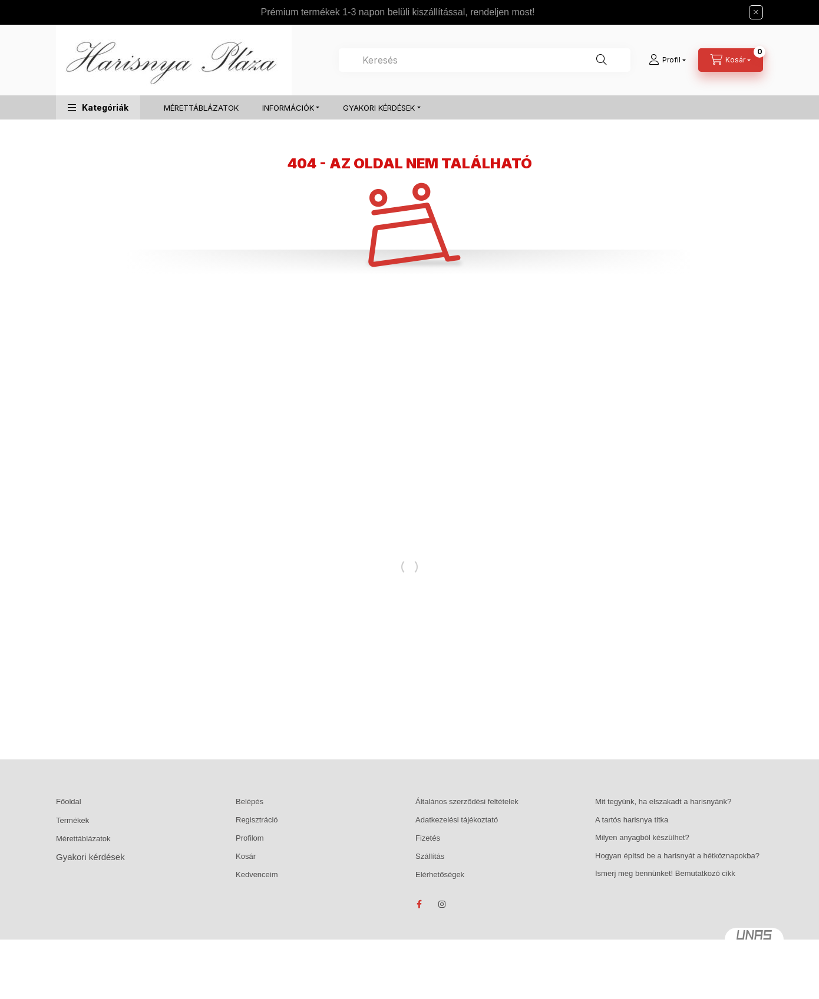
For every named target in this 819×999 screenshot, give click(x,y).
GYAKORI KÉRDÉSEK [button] (379, 107)
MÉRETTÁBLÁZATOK (201, 107)
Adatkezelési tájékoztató (456, 819)
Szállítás (429, 856)
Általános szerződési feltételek (467, 801)
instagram (442, 904)
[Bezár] (756, 12)
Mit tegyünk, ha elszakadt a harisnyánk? (663, 801)
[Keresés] (601, 60)
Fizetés (427, 838)
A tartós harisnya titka (631, 819)
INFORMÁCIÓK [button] (288, 107)
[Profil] (667, 60)
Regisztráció (257, 819)
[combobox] (484, 60)
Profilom (250, 838)
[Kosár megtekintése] (730, 60)
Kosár (246, 856)
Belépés (249, 801)
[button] (98, 107)
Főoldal (68, 801)
